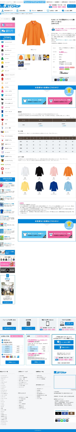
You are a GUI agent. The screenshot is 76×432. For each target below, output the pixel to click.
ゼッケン (2, 411)
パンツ (2, 400)
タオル (2, 413)
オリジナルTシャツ (4, 377)
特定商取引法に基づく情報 (42, 395)
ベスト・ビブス (4, 395)
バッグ (2, 403)
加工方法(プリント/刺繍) (23, 397)
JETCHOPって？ (40, 388)
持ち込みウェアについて (23, 383)
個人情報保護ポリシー (41, 393)
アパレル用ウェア (4, 393)
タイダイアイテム (4, 421)
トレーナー (3, 385)
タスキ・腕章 (3, 409)
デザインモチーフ (22, 408)
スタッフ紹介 (39, 398)
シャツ (2, 380)
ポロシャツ (3, 378)
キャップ (2, 401)
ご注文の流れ (21, 375)
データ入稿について (22, 382)
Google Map (73, 389)
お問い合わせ (39, 375)
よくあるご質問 (22, 385)
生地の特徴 (21, 400)
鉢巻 (2, 408)
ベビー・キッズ (4, 398)
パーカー (2, 383)
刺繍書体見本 (21, 407)
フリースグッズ (4, 390)
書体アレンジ (21, 405)
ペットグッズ (3, 424)
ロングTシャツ (4, 391)
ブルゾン (2, 388)
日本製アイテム (4, 414)
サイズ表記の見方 (22, 398)
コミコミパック (4, 375)
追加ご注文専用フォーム (41, 377)
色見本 (20, 402)
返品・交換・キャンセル (23, 380)
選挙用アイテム (4, 416)
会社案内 (38, 390)
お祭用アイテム (4, 419)
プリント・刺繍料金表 (23, 377)
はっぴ (2, 406)
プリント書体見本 (22, 403)
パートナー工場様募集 (41, 378)
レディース (3, 396)
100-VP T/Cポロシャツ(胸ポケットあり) (64, 40)
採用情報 (38, 396)
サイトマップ (21, 387)
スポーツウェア (4, 382)
